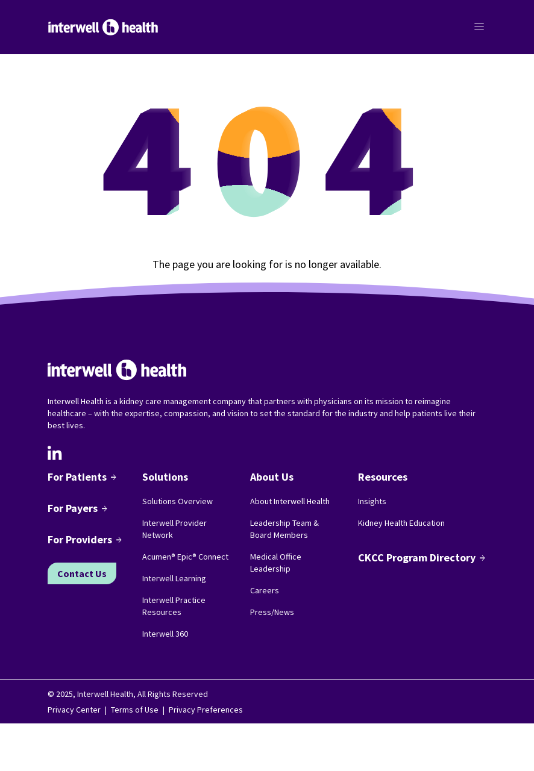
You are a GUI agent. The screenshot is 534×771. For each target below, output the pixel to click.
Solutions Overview (177, 501)
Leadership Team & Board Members (284, 528)
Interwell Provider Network (174, 528)
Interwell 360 (165, 633)
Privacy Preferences (206, 709)
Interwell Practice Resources (174, 606)
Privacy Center (74, 709)
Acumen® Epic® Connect (185, 556)
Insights (372, 501)
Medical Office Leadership (275, 562)
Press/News (272, 612)
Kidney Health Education (401, 522)
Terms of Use (135, 709)
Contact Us (82, 573)
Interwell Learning (174, 578)
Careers (264, 590)
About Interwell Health (290, 501)
